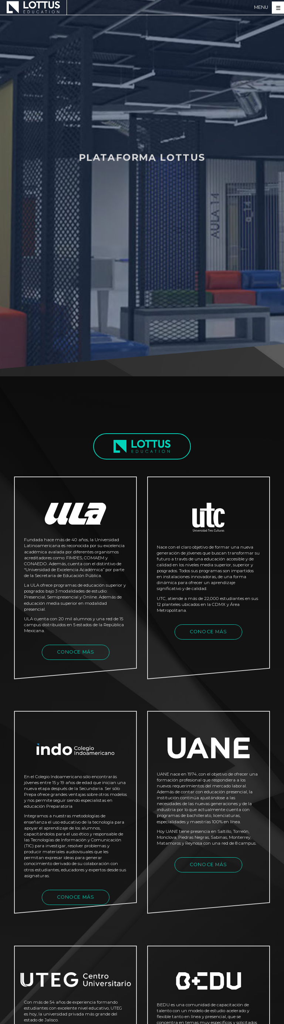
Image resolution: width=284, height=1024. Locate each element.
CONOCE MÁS (76, 652)
